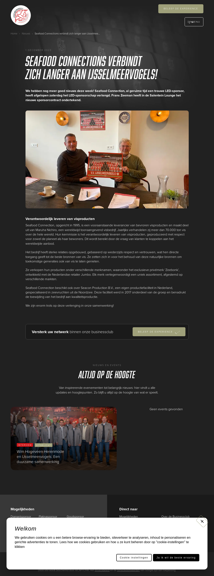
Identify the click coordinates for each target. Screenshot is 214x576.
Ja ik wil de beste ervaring (176, 557)
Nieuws (26, 33)
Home (14, 33)
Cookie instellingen (134, 557)
